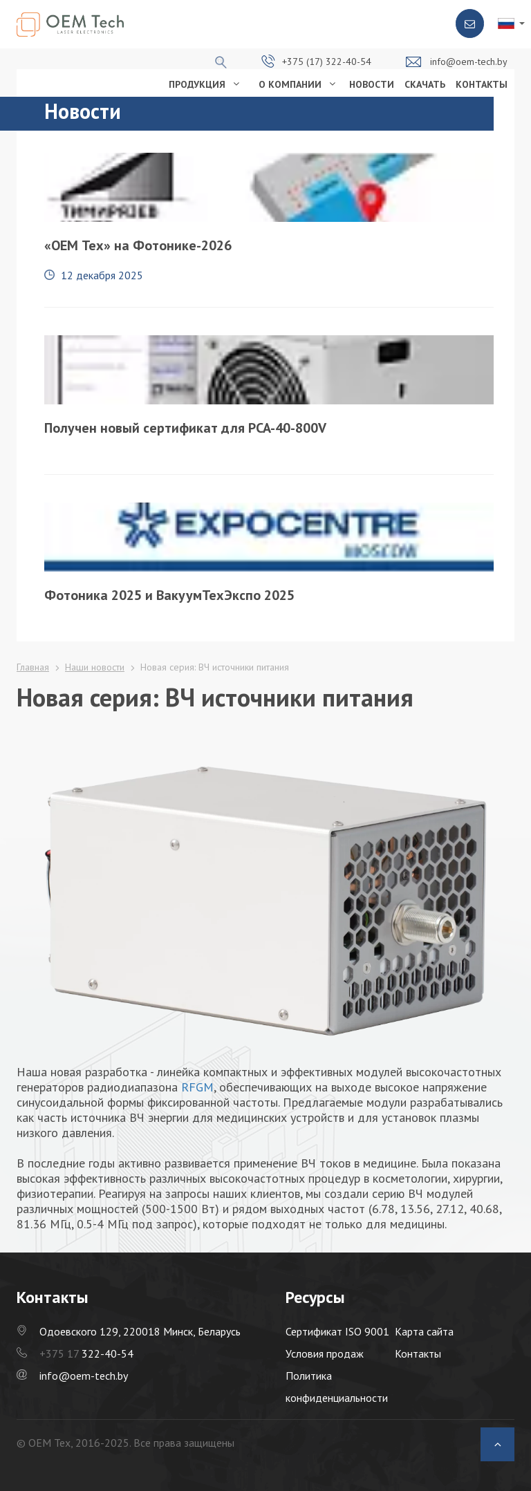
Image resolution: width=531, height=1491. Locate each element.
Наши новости (94, 667)
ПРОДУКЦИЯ (197, 84)
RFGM (197, 1087)
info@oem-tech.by (468, 61)
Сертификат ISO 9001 (337, 1331)
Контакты (418, 1353)
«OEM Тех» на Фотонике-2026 (138, 245)
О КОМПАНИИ (290, 84)
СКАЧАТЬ (424, 84)
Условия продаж (325, 1353)
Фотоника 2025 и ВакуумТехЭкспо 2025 (169, 595)
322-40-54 (86, 1353)
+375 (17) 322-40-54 (326, 61)
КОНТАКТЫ (481, 84)
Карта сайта (424, 1331)
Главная (33, 667)
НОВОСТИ (371, 84)
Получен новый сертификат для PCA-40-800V (185, 428)
